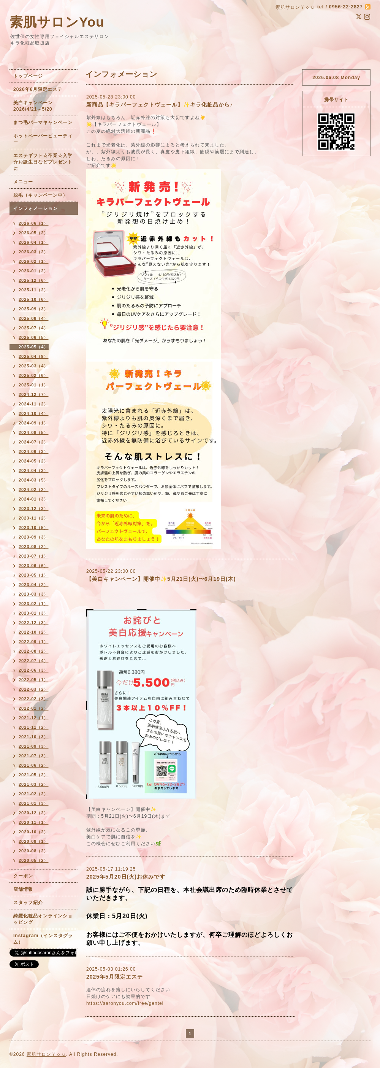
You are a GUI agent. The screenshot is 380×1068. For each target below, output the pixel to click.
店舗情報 (23, 889)
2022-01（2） (34, 708)
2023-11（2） (34, 518)
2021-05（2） (34, 774)
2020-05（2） (34, 860)
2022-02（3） (34, 698)
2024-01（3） (34, 499)
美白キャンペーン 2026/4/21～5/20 (35, 106)
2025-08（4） (34, 318)
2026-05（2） (34, 232)
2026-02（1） (34, 261)
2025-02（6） (34, 375)
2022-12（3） (34, 622)
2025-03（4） (34, 366)
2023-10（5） (34, 527)
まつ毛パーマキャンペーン (43, 122)
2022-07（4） (34, 660)
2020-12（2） (34, 813)
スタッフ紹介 (28, 902)
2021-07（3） (34, 755)
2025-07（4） (34, 328)
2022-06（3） (34, 670)
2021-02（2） (34, 793)
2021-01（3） (34, 803)
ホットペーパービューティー (43, 139)
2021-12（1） (34, 717)
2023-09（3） (34, 537)
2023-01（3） (34, 613)
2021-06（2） (34, 765)
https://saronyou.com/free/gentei (124, 1003)
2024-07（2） (34, 442)
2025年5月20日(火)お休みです (125, 877)
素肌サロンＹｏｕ (46, 1054)
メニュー (23, 181)
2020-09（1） (34, 841)
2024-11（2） (34, 404)
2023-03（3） (34, 594)
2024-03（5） (34, 480)
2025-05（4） (34, 347)
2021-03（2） (34, 784)
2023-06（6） (34, 565)
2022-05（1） (34, 679)
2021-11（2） (34, 727)
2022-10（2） (34, 632)
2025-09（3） (34, 309)
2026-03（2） (34, 252)
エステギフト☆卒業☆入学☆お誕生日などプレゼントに (43, 162)
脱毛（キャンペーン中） (40, 195)
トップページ (28, 76)
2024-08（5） (34, 432)
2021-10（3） (34, 736)
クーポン (23, 876)
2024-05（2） (34, 461)
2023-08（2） (34, 546)
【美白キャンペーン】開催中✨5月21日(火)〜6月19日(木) (161, 579)
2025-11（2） (34, 290)
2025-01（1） (34, 385)
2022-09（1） (34, 641)
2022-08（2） (34, 651)
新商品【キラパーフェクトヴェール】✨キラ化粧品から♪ (159, 105)
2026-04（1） (34, 242)
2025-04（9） (34, 356)
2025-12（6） (34, 280)
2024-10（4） (34, 413)
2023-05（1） (34, 575)
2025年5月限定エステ (114, 977)
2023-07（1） (34, 556)
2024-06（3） (34, 451)
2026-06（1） (34, 223)
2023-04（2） (34, 584)
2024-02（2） (34, 489)
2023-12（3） (34, 508)
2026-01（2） (34, 271)
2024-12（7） (34, 394)
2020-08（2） (34, 851)
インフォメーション (35, 208)
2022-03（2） (34, 689)
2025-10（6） (34, 299)
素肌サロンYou (57, 21)
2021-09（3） (34, 746)
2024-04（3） (34, 470)
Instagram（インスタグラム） (43, 939)
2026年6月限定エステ (37, 89)
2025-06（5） (34, 337)
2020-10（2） (34, 832)
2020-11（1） (34, 822)
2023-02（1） (34, 603)
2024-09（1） (34, 423)
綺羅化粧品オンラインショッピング (43, 919)
